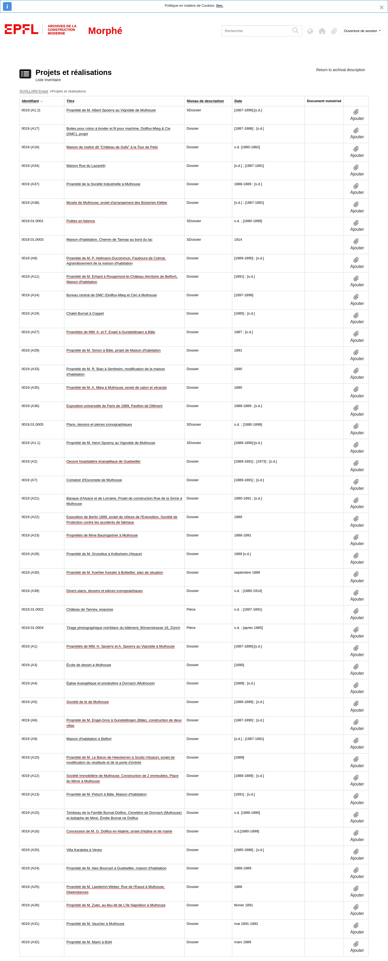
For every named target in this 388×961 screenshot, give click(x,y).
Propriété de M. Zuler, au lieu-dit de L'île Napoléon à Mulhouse (116, 905)
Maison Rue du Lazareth (86, 166)
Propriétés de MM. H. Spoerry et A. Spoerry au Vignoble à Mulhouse (121, 646)
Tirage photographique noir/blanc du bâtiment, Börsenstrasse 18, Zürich (123, 628)
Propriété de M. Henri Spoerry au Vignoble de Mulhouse (111, 443)
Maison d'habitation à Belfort (89, 739)
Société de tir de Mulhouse (88, 702)
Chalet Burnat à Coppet (85, 313)
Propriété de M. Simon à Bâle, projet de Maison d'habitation (114, 350)
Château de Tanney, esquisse (90, 609)
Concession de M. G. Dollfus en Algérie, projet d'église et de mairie (119, 831)
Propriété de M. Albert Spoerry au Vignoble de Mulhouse (111, 110)
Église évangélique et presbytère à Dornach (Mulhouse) (111, 683)
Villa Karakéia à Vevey (84, 850)
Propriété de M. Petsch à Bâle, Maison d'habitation (107, 794)
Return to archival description (340, 70)
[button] (322, 31)
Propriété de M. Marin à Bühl (89, 942)
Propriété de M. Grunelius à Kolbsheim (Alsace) (104, 554)
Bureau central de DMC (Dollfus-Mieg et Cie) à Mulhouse (112, 295)
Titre (70, 101)
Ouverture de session (361, 31)
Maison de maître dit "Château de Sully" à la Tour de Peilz (112, 147)
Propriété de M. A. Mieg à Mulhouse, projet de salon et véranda (117, 387)
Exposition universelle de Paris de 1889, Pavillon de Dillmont (114, 406)
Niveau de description (205, 101)
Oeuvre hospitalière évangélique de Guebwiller (104, 461)
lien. (219, 6)
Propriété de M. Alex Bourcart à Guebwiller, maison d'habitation (117, 868)
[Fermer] (382, 7)
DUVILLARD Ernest (34, 91)
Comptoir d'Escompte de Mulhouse (94, 480)
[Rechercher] (255, 30)
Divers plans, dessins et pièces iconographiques (105, 591)
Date (238, 101)
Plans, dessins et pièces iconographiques (99, 424)
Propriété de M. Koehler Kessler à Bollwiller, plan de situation (115, 572)
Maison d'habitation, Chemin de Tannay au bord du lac (110, 239)
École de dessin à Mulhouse (89, 665)
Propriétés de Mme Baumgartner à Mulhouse (102, 535)
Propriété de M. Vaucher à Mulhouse (95, 924)
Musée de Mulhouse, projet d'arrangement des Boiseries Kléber (117, 203)
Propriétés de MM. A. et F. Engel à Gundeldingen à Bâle (111, 332)
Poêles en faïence (81, 221)
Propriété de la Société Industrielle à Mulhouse (103, 184)
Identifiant (30, 101)
